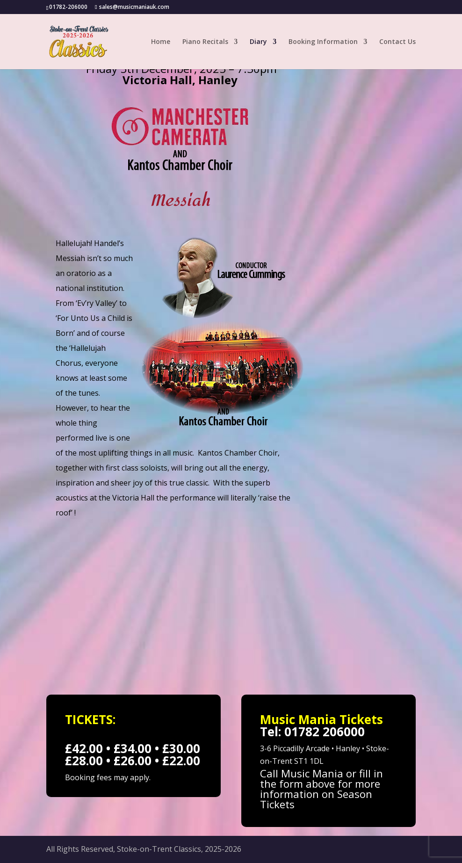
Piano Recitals (205, 42)
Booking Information (323, 42)
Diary (258, 42)
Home (160, 42)
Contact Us (397, 42)
